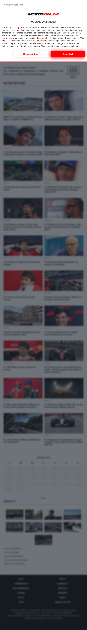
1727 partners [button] (19, 27)
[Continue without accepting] (13, 5)
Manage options (31, 54)
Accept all (68, 54)
